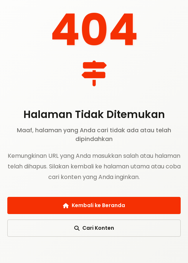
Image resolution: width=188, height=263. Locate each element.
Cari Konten (94, 228)
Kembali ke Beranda (94, 205)
